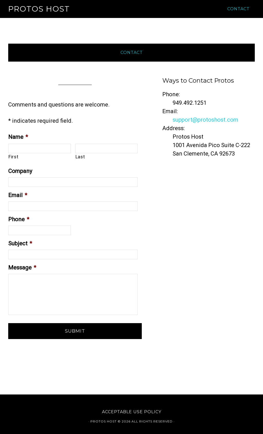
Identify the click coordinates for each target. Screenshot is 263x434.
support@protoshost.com (205, 120)
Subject (20, 243)
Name (18, 137)
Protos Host (39, 9)
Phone (18, 219)
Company (20, 171)
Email (17, 195)
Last (80, 156)
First (13, 156)
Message (22, 267)
